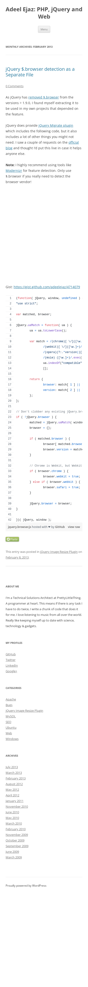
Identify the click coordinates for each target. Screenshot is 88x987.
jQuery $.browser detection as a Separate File (40, 72)
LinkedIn (12, 665)
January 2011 (14, 801)
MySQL (11, 716)
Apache (11, 699)
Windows (12, 739)
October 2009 (15, 840)
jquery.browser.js (20, 527)
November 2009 (17, 835)
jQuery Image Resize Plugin (59, 552)
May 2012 (12, 789)
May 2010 (12, 818)
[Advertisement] (44, 234)
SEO (8, 722)
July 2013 (12, 767)
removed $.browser (43, 97)
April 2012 (12, 795)
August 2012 (14, 784)
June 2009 (12, 851)
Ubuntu (11, 727)
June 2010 (12, 812)
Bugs (9, 705)
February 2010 (16, 829)
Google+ (11, 671)
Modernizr (14, 170)
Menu (44, 29)
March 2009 (14, 857)
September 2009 (17, 846)
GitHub (60, 527)
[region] (44, 409)
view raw (74, 527)
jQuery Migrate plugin (55, 125)
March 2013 (14, 773)
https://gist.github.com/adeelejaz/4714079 (47, 287)
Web (9, 733)
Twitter (10, 660)
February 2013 (16, 778)
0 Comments (14, 86)
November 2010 (17, 806)
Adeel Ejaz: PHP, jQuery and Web (44, 13)
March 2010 (14, 823)
